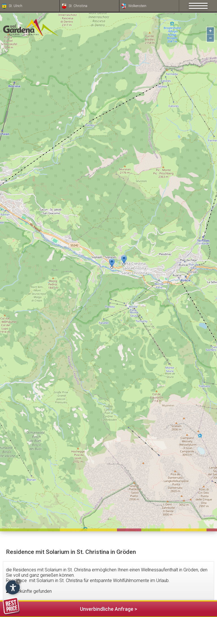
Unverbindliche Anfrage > (70, 608)
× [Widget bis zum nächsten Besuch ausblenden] (18, 581)
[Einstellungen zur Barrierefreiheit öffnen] (13, 587)
